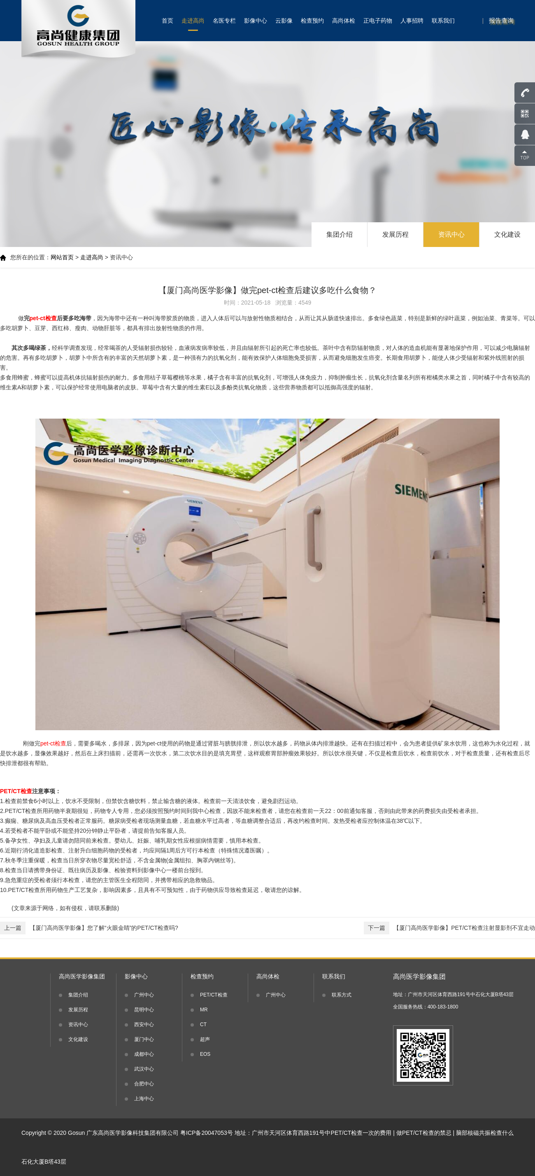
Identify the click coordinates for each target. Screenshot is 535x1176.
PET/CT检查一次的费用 (361, 1132)
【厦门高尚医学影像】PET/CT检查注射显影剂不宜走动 (449, 928)
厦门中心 (144, 1039)
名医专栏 (224, 20)
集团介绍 (339, 234)
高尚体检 (343, 20)
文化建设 (507, 234)
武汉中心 (144, 1069)
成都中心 (144, 1054)
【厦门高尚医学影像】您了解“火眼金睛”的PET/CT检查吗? (89, 928)
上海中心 (144, 1098)
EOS (205, 1054)
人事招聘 (411, 20)
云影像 (284, 20)
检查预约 (312, 20)
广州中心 (144, 995)
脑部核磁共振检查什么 (485, 1132)
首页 (167, 20)
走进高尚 (193, 20)
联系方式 (341, 995)
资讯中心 (451, 234)
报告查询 (501, 20)
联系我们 (443, 20)
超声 (205, 1039)
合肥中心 (144, 1084)
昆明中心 (144, 1010)
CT (203, 1024)
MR (204, 1010)
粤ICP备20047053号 (206, 1132)
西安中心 (144, 1024)
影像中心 (255, 20)
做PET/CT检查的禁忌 (423, 1132)
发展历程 (395, 234)
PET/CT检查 (214, 995)
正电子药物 (377, 20)
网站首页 (62, 257)
